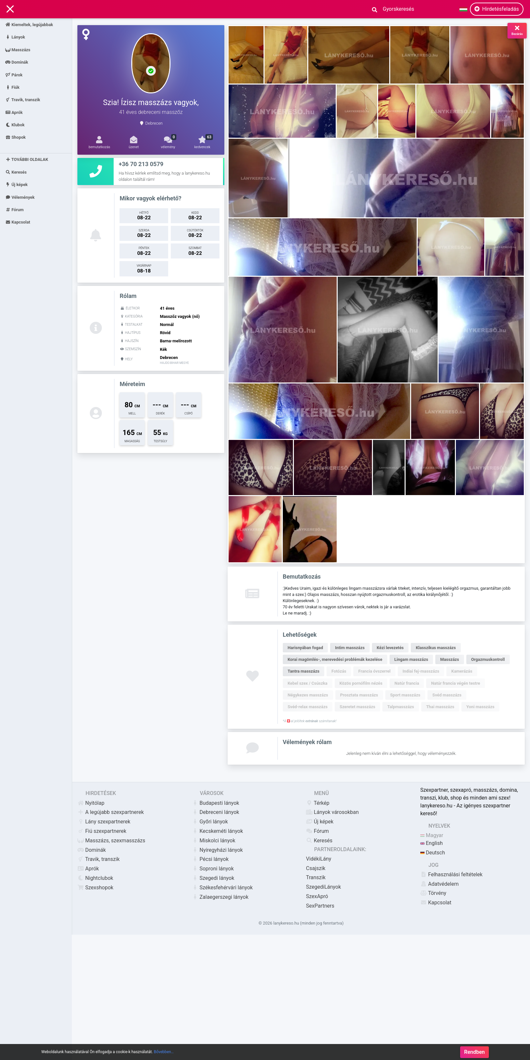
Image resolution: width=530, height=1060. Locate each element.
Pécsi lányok (210, 859)
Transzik (316, 877)
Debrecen (154, 123)
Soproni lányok (213, 868)
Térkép (317, 803)
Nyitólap (90, 803)
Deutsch (432, 853)
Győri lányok (210, 821)
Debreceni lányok (215, 812)
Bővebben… (164, 1052)
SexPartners (320, 906)
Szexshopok (95, 887)
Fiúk (12, 87)
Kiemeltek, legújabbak (29, 24)
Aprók (14, 112)
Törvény (433, 893)
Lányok (15, 37)
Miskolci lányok (213, 840)
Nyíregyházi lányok (217, 850)
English (431, 843)
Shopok (15, 137)
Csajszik (315, 868)
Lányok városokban (332, 812)
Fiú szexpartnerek (101, 831)
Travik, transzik (22, 99)
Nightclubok (95, 878)
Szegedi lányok (213, 878)
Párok (14, 74)
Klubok (14, 124)
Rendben (474, 1052)
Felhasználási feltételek (451, 874)
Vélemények (20, 197)
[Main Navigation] (10, 9)
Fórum (14, 209)
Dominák (16, 62)
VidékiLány (318, 859)
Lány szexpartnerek (103, 821)
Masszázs (17, 49)
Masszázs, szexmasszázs (111, 840)
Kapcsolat (17, 222)
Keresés (16, 172)
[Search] (396, 9)
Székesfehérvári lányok (222, 887)
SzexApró (317, 896)
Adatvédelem (439, 884)
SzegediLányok (323, 887)
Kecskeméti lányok (217, 831)
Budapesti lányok (215, 803)
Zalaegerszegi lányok (220, 897)
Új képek (16, 184)
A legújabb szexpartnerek (110, 812)
